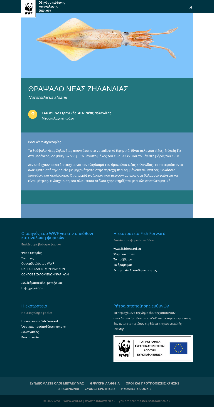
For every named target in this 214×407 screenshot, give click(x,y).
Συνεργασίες (30, 332)
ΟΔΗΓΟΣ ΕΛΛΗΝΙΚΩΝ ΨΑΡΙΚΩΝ (43, 269)
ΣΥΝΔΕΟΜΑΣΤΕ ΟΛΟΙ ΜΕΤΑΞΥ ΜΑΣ (57, 383)
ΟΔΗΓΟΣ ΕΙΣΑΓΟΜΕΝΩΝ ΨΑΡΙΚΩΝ (45, 274)
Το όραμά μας (122, 265)
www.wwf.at (73, 401)
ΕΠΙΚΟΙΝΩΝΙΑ (68, 389)
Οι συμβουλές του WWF (37, 263)
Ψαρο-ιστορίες (31, 253)
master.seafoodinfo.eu (153, 401)
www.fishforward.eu (127, 249)
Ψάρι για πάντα (124, 254)
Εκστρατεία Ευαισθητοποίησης (135, 270)
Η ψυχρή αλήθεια (33, 288)
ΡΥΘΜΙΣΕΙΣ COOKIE (136, 389)
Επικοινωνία (30, 337)
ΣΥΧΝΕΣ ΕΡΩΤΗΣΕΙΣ (100, 389)
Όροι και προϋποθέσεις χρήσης (43, 327)
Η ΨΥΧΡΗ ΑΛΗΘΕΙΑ (105, 383)
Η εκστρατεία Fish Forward (39, 321)
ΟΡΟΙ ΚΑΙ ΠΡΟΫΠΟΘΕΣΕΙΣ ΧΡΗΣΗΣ (152, 383)
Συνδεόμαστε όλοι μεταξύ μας (41, 283)
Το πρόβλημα (122, 259)
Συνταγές (27, 258)
